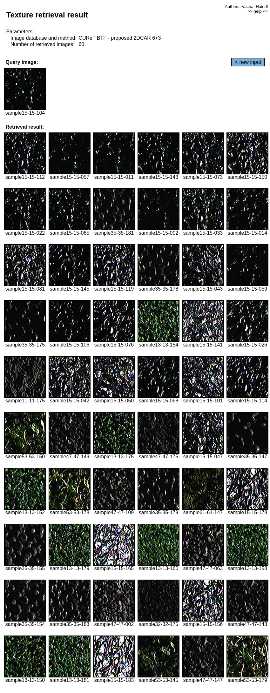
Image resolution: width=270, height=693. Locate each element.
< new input (248, 62)
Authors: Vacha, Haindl (246, 6)
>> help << (257, 11)
